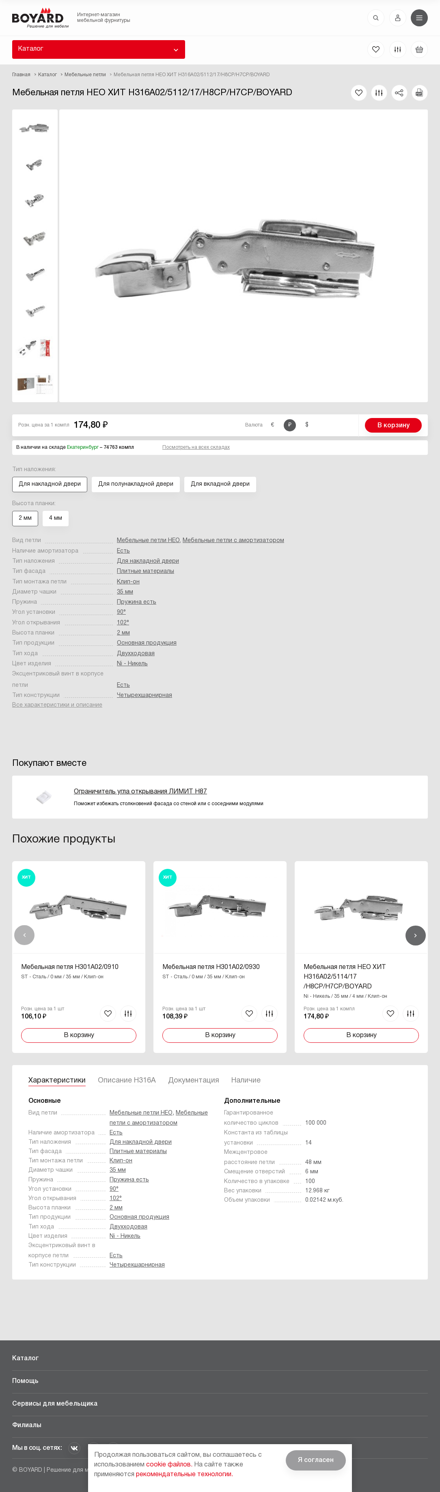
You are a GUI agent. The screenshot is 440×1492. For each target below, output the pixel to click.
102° (123, 623)
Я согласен (316, 1460)
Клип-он (128, 582)
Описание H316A (127, 1080)
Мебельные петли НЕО (148, 540)
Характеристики (57, 1080)
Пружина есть (136, 602)
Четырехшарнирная (144, 695)
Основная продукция (147, 643)
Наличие (246, 1080)
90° (121, 612)
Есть (123, 551)
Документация (193, 1080)
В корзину (393, 426)
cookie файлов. (169, 1465)
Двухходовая (136, 653)
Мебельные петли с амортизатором (233, 540)
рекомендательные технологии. (184, 1474)
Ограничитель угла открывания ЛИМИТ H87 (140, 792)
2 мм (123, 633)
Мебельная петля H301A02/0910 (70, 967)
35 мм (125, 592)
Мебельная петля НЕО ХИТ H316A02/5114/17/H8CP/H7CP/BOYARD (345, 977)
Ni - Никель (132, 664)
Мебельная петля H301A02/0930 (211, 967)
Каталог (30, 49)
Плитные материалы (145, 571)
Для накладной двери (148, 561)
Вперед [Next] (415, 935)
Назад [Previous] (24, 935)
